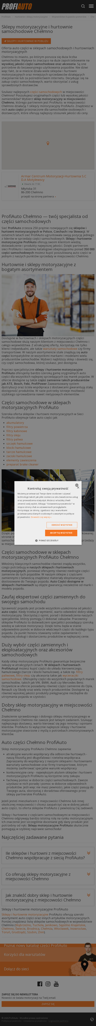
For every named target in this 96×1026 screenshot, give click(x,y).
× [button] (78, 488)
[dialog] (48, 513)
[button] (48, 541)
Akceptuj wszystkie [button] (61, 532)
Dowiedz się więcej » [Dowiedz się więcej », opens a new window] (41, 517)
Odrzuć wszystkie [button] (62, 525)
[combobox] (77, 485)
